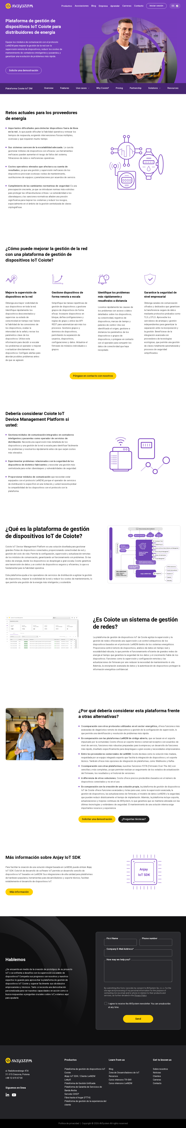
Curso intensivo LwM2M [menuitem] (120, 1083)
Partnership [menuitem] (135, 88)
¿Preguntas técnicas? (134, 819)
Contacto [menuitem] (157, 1083)
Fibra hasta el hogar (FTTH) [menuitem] (77, 1097)
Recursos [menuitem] (113, 1076)
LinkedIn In (7, 1095)
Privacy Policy (140, 995)
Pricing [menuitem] (119, 88)
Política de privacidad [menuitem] (68, 1123)
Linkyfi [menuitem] (67, 1079)
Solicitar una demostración (97, 819)
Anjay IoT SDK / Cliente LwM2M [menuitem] (79, 1076)
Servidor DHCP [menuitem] (71, 1094)
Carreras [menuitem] (157, 1079)
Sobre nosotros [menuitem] (160, 1069)
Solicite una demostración (23, 70)
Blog (93, 6)
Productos (66, 6)
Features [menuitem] (64, 88)
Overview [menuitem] (48, 88)
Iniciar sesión (156, 6)
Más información (19, 891)
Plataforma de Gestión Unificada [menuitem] (79, 1083)
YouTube (14, 1095)
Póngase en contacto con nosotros (93, 375)
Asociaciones (82, 6)
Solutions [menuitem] (153, 88)
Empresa (103, 6)
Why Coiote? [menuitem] (102, 88)
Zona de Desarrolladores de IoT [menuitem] (124, 1072)
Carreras (126, 6)
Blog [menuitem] (111, 1069)
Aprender (115, 6)
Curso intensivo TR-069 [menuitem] (120, 1079)
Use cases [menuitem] (81, 88)
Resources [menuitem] (172, 88)
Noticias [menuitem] (157, 1072)
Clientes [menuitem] (157, 1076)
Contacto (138, 6)
